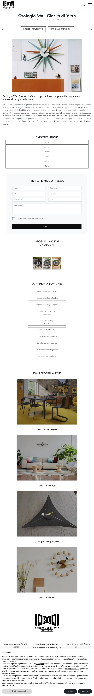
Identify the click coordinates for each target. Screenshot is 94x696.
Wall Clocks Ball (47, 597)
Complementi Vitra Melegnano (47, 356)
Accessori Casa (41, 20)
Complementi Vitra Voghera (47, 343)
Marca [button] (47, 142)
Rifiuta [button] (70, 691)
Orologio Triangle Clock (47, 541)
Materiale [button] (47, 151)
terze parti (40, 664)
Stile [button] (47, 156)
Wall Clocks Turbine (47, 429)
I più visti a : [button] (47, 161)
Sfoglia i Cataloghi (61, 29)
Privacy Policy (38, 218)
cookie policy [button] (11, 661)
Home (34, 20)
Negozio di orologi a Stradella (47, 298)
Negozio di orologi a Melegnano (47, 321)
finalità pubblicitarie (72, 669)
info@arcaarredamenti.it (49, 644)
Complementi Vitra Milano (47, 329)
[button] (91, 652)
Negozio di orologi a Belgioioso (47, 312)
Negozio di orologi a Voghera (47, 304)
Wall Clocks (58, 20)
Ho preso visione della (30, 218)
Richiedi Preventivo (33, 29)
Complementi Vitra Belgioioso (47, 349)
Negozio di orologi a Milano (47, 291)
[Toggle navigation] (90, 4)
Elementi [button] (47, 147)
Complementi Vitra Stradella (47, 336)
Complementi (50, 20)
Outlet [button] (47, 166)
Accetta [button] (85, 691)
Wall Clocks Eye (47, 485)
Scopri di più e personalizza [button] (17, 691)
